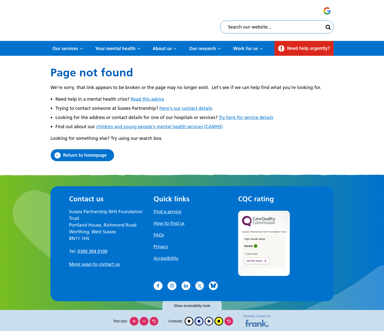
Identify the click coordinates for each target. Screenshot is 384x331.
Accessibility (166, 258)
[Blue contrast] (199, 321)
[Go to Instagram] (172, 285)
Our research (202, 48)
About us (162, 48)
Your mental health (115, 48)
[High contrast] (218, 321)
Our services (65, 48)
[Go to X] (199, 285)
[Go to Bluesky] (213, 285)
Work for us (245, 48)
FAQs (159, 235)
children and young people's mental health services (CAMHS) (159, 126)
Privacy (161, 246)
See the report (254, 261)
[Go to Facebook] (158, 285)
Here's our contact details (185, 108)
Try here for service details (246, 117)
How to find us (169, 223)
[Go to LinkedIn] (185, 285)
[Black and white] (189, 321)
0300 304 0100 (92, 251)
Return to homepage (85, 155)
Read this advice (147, 99)
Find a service (167, 211)
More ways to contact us (94, 264)
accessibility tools (192, 306)
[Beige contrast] (209, 321)
